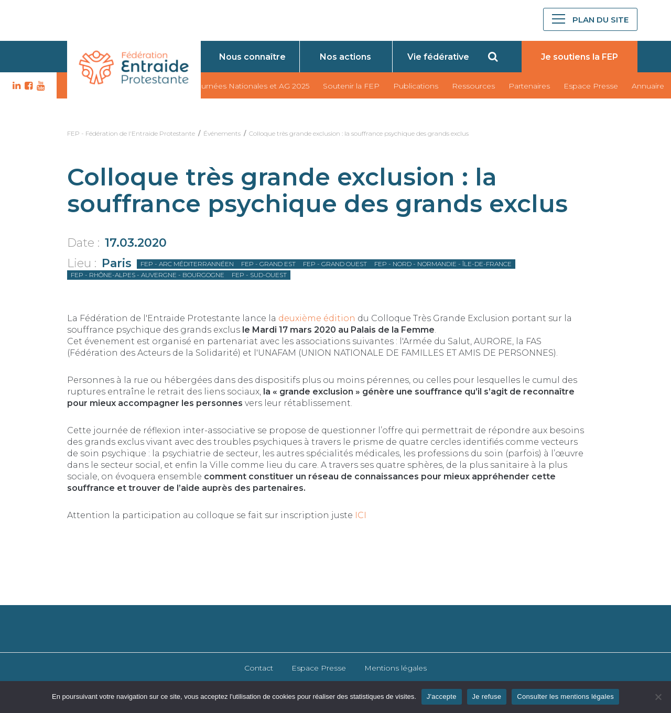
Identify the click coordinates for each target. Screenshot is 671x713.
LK (15, 86)
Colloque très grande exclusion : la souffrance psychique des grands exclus (359, 133)
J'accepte (442, 696)
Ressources (473, 86)
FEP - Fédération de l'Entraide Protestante (131, 133)
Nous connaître (252, 57)
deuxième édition (316, 318)
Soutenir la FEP (351, 86)
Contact (258, 668)
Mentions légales (395, 668)
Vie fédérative (438, 57)
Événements (222, 133)
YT (39, 86)
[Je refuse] (658, 697)
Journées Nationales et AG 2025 (250, 86)
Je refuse (487, 696)
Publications (415, 86)
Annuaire (648, 86)
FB (27, 86)
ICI (360, 515)
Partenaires (529, 86)
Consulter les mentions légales (565, 696)
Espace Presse (591, 86)
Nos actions (345, 57)
